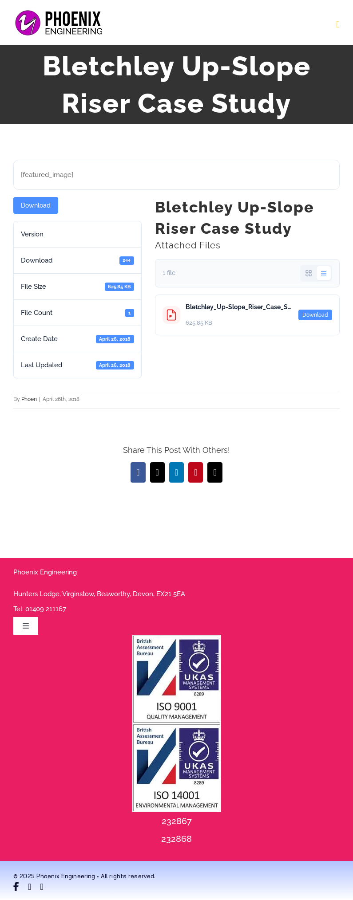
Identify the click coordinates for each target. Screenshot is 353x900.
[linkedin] (41, 886)
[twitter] (29, 886)
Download (36, 205)
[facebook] (16, 886)
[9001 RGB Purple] (176, 638)
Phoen (29, 399)
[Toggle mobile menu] (338, 24)
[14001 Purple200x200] (176, 727)
